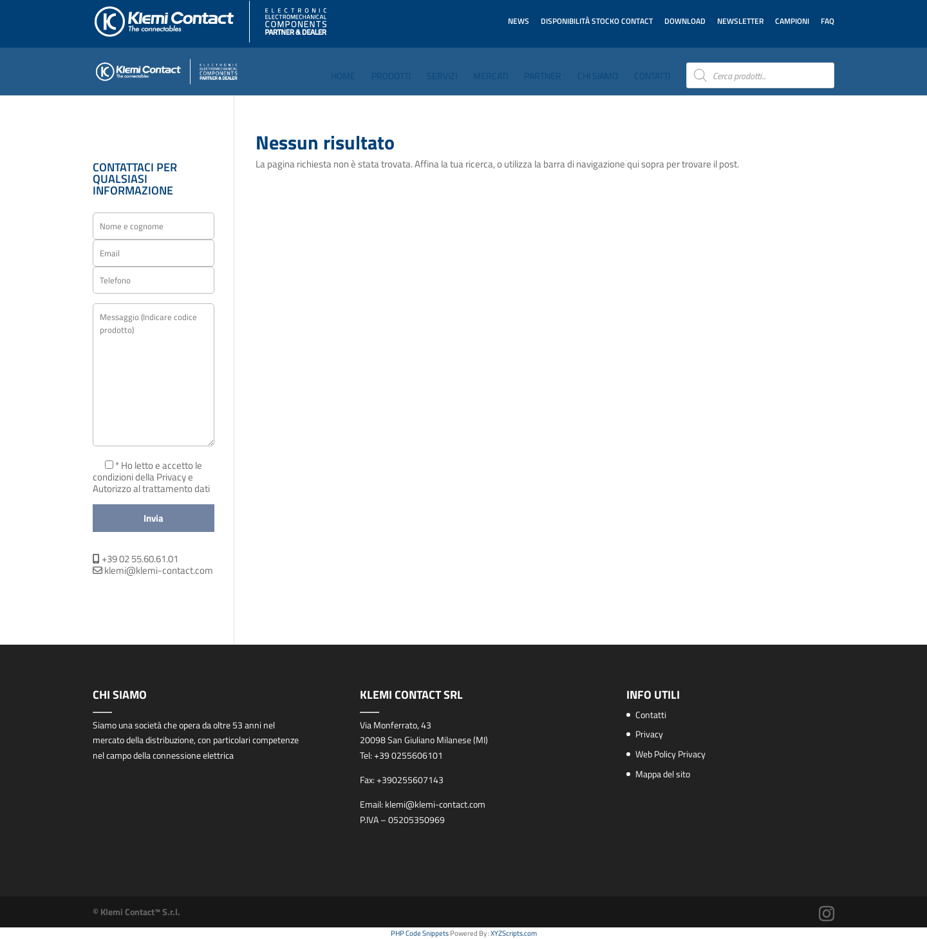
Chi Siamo (597, 76)
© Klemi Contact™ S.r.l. (136, 911)
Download (685, 21)
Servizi (442, 76)
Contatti (652, 76)
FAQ (827, 21)
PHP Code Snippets (420, 933)
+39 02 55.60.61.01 (135, 558)
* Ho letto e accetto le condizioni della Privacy (147, 471)
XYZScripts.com (514, 933)
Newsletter (740, 21)
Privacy (649, 734)
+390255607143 (410, 779)
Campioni (792, 21)
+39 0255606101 (408, 755)
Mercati (490, 76)
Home (343, 76)
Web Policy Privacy (670, 754)
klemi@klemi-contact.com (153, 570)
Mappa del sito (662, 774)
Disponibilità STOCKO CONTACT (597, 21)
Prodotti (391, 76)
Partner (542, 76)
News (518, 21)
